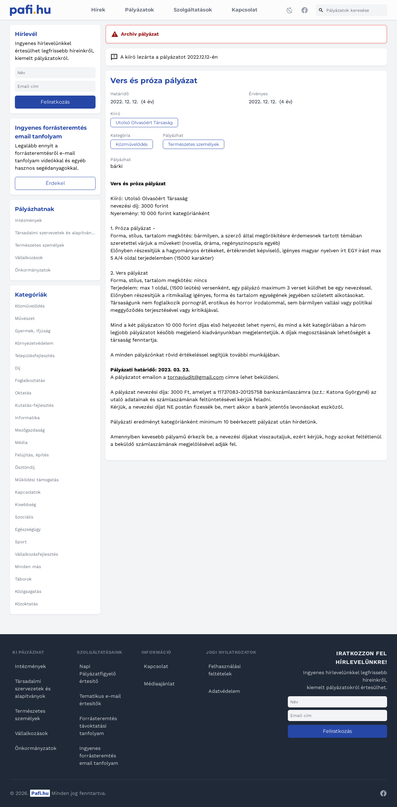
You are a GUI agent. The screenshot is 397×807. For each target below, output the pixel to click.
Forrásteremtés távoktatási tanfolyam (98, 725)
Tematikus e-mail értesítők (100, 699)
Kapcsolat (244, 10)
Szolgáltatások (193, 10)
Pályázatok (139, 10)
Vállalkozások (31, 733)
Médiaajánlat (159, 684)
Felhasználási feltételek (224, 670)
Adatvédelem (224, 691)
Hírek (98, 10)
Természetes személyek (30, 714)
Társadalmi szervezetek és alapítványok (33, 688)
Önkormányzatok (35, 748)
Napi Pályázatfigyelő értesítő (97, 673)
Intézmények (30, 666)
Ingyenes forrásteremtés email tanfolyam (98, 755)
